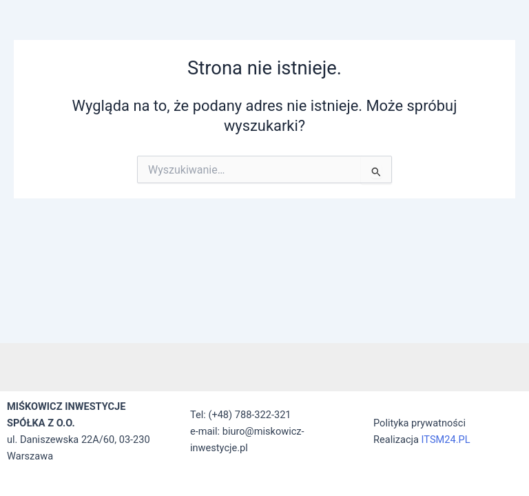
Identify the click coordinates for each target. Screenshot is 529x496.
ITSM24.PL (446, 439)
